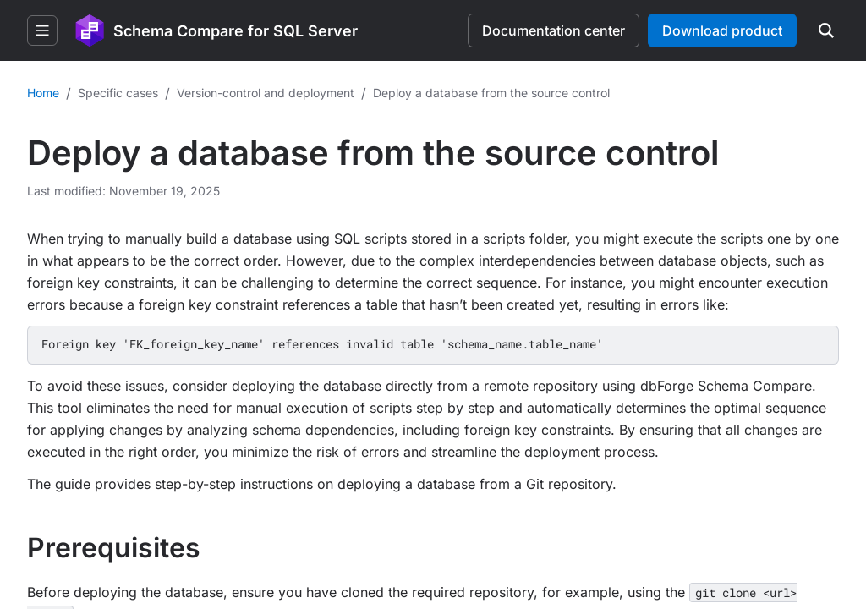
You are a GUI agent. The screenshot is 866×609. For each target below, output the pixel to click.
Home (43, 92)
